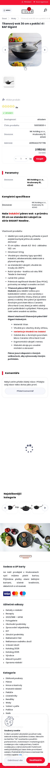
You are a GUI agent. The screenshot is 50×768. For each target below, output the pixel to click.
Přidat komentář (25, 391)
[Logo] (27, 10)
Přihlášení (27, 2)
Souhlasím (35, 760)
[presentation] (5, 49)
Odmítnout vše (15, 760)
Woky (13, 18)
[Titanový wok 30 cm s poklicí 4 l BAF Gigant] (25, 49)
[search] (45, 10)
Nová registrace (42, 2)
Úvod (4, 18)
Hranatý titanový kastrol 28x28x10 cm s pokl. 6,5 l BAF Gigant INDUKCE (24, 454)
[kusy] (21, 159)
